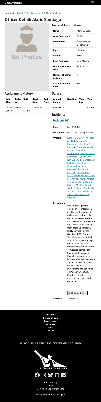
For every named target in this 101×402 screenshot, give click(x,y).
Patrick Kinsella (86, 178)
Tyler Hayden (83, 172)
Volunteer (50, 324)
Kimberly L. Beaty (75, 137)
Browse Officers (50, 317)
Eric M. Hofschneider (77, 175)
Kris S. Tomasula (83, 191)
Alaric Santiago (74, 188)
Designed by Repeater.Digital (50, 394)
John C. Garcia (74, 194)
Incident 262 (61, 120)
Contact (50, 330)
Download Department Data (50, 388)
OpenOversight (13, 3)
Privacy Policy (50, 382)
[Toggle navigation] (92, 2)
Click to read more (77, 293)
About (50, 327)
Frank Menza (74, 182)
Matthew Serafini (84, 185)
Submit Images (50, 321)
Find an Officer (50, 314)
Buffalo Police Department (30, 13)
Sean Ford (86, 156)
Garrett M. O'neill (85, 147)
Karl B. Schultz (74, 160)
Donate (50, 385)
